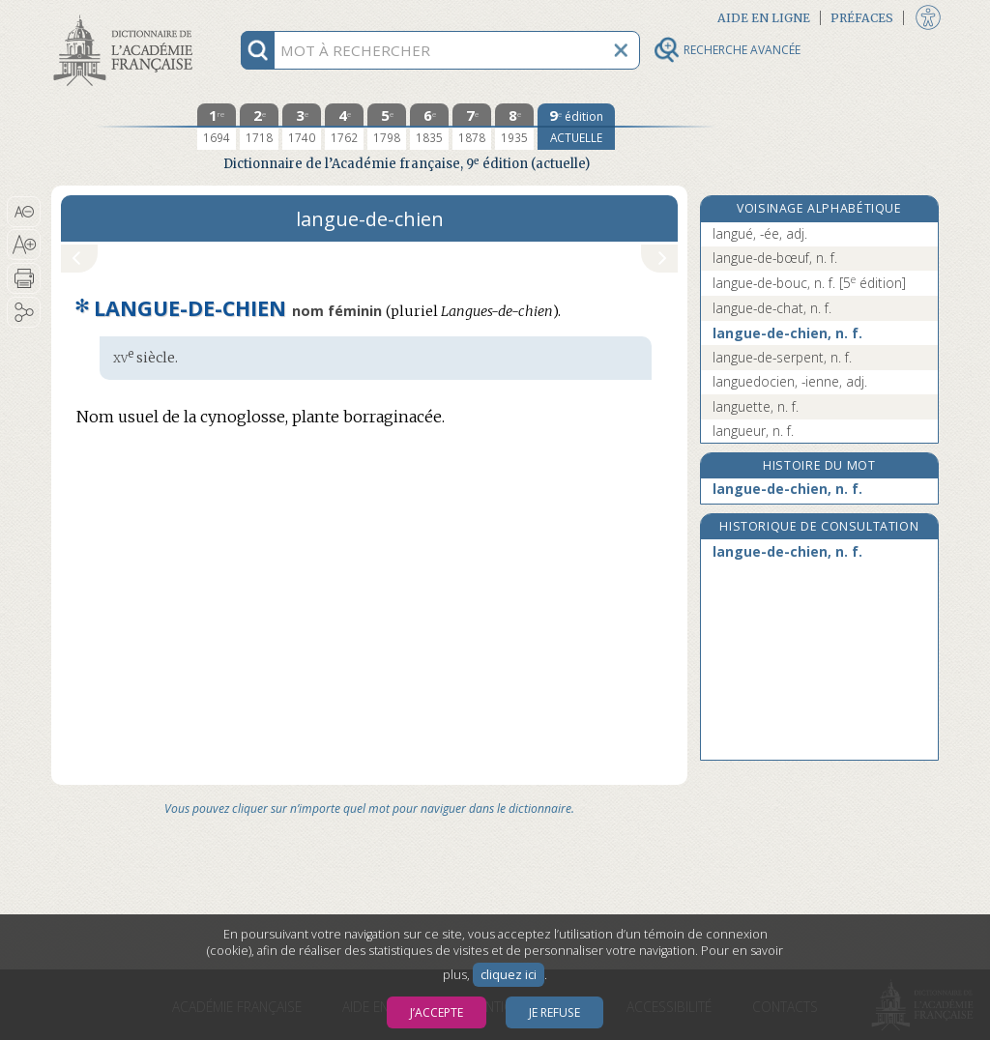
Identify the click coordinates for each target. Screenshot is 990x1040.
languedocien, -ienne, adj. (790, 381)
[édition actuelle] (576, 126)
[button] (24, 211)
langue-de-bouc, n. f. (809, 283)
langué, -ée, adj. (760, 233)
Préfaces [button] (861, 18)
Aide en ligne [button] (763, 18)
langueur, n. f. (753, 430)
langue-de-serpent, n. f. (782, 357)
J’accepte (436, 1012)
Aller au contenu (126, 17)
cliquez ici (508, 975)
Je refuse (554, 1012)
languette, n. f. (756, 406)
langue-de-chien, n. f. (787, 333)
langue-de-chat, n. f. (772, 308)
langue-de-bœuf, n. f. (775, 257)
